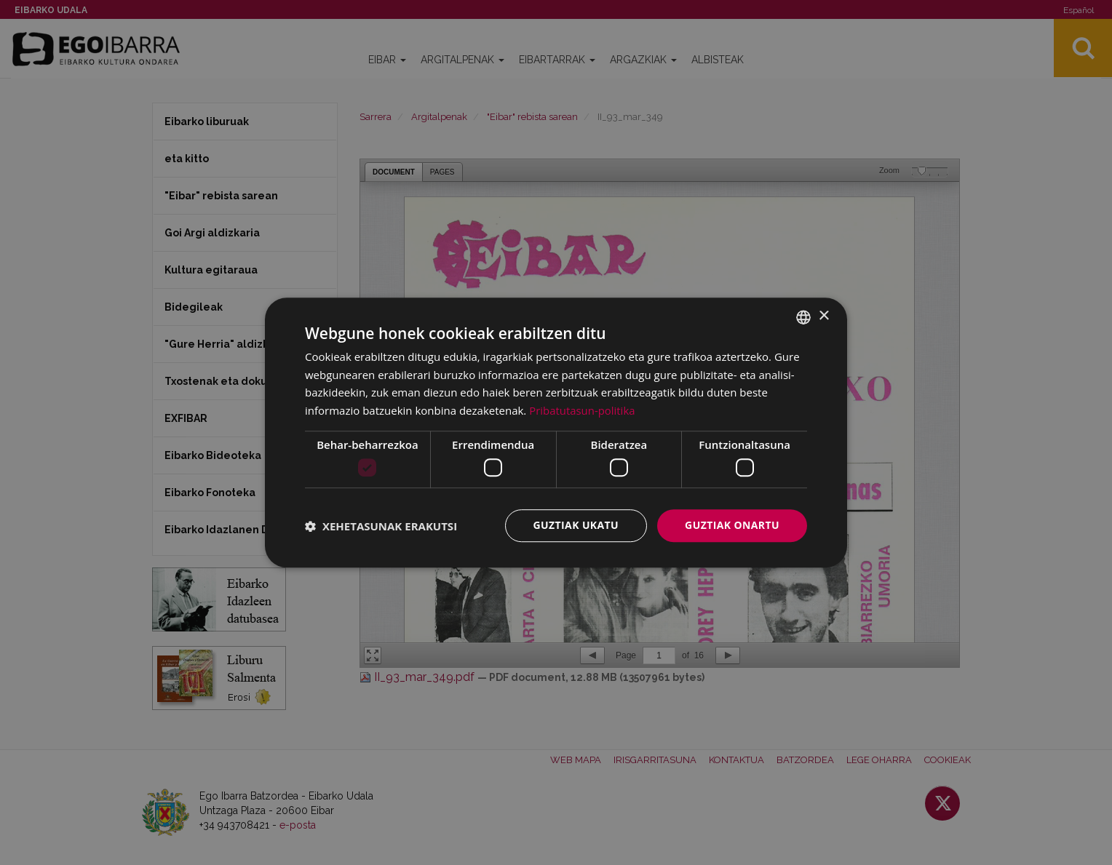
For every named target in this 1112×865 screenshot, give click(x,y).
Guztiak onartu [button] (732, 526)
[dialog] (556, 433)
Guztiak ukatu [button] (576, 526)
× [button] (823, 316)
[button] (381, 526)
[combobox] (803, 317)
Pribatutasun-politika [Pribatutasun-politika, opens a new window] (582, 410)
